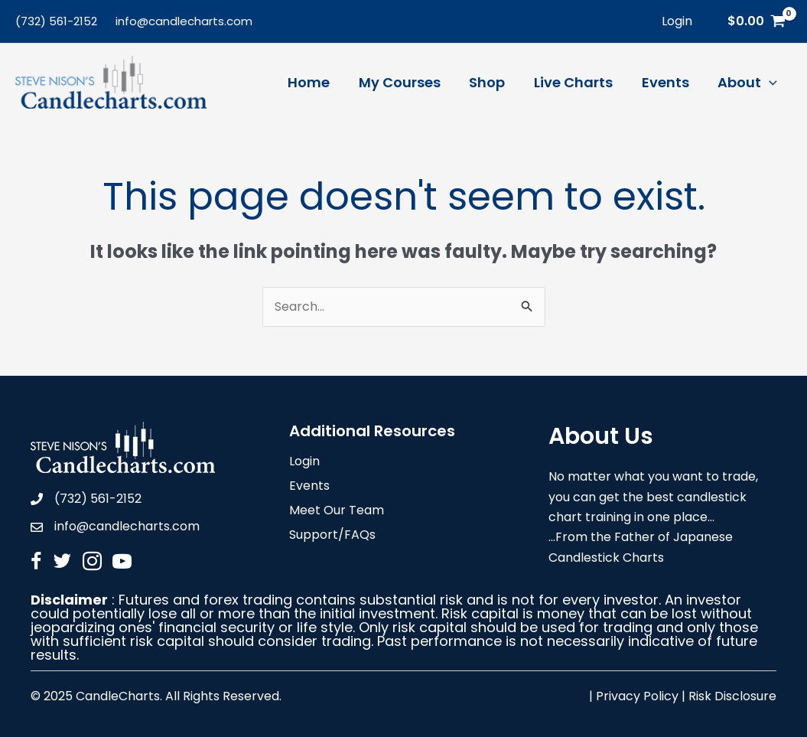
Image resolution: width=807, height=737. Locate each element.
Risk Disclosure (732, 696)
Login (304, 462)
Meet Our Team (336, 511)
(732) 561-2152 (56, 21)
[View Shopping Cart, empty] (756, 21)
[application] (770, 82)
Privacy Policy (637, 696)
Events (309, 487)
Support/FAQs (332, 536)
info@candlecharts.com (184, 21)
